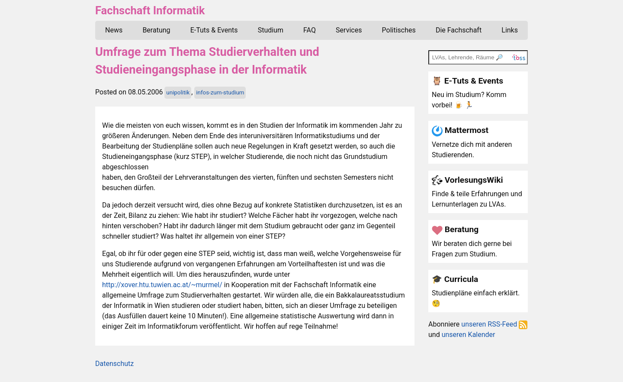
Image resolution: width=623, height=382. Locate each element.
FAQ (309, 30)
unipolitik (177, 92)
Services (349, 30)
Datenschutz (114, 363)
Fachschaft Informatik (150, 10)
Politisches (399, 30)
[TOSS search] (478, 57)
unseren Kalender (468, 334)
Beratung (156, 30)
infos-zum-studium (220, 92)
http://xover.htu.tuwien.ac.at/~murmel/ (162, 285)
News (113, 30)
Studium (270, 30)
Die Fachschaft (459, 30)
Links (509, 30)
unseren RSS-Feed (494, 324)
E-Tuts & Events (214, 30)
